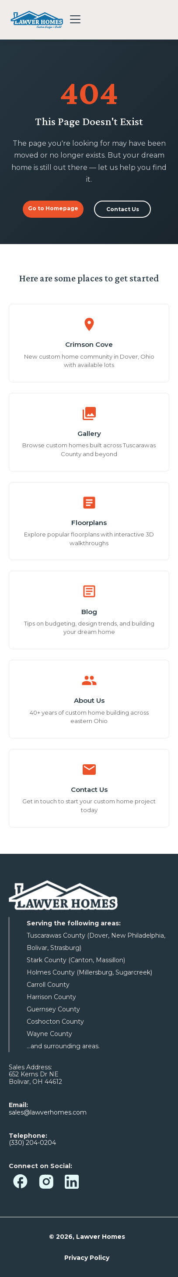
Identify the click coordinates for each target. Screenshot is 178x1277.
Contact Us (122, 209)
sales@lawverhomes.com (48, 1112)
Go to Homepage (53, 208)
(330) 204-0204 (32, 1143)
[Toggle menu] (75, 19)
